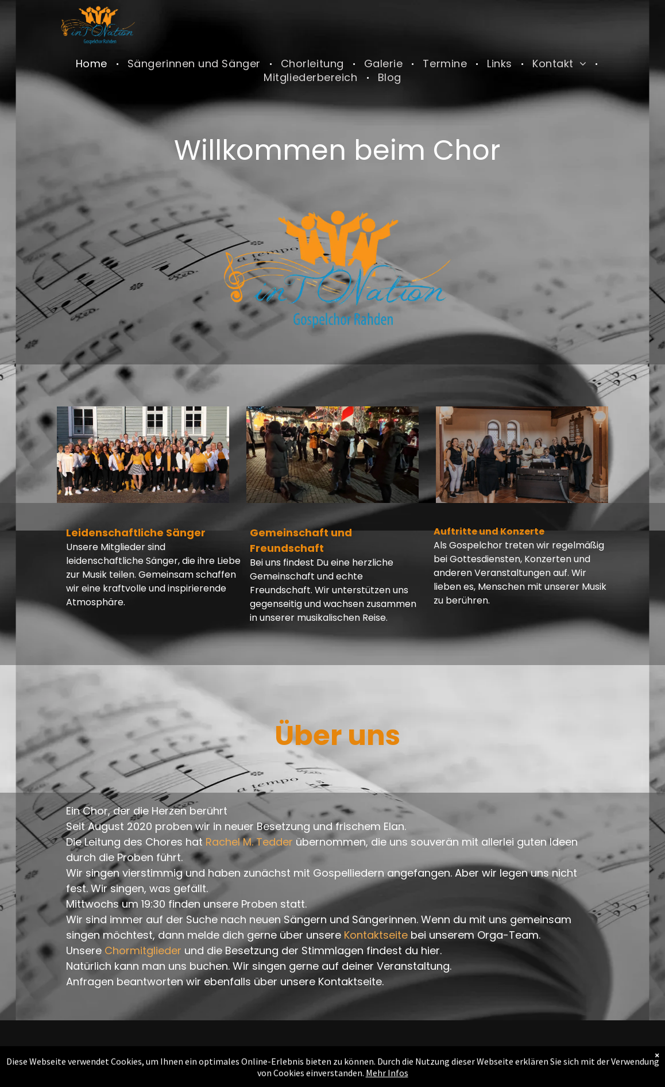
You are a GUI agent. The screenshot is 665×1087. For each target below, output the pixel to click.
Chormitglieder (143, 950)
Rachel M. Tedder (249, 842)
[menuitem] (93, 64)
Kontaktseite (376, 935)
